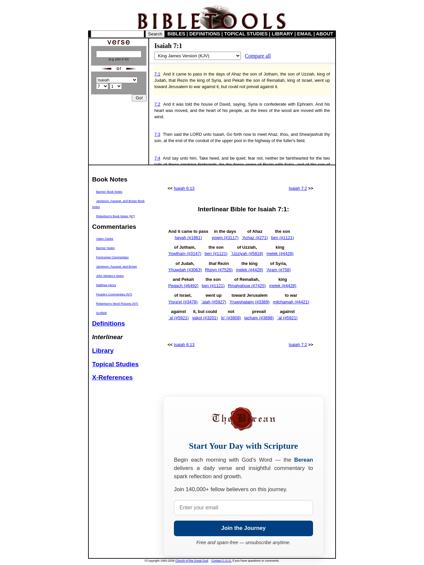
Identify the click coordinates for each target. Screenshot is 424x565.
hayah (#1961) (188, 237)
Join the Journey (243, 528)
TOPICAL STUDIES (246, 33)
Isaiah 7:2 (298, 188)
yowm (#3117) (225, 237)
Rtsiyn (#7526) (219, 269)
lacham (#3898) (259, 317)
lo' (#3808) (231, 317)
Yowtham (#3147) (184, 253)
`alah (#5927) (213, 301)
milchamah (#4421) (291, 301)
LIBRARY (282, 33)
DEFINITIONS (204, 33)
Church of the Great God (192, 560)
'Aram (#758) (278, 269)
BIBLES (177, 33)
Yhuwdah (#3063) (185, 269)
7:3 (157, 134)
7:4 (157, 158)
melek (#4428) (279, 253)
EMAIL (304, 33)
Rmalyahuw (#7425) (247, 285)
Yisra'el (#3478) (183, 301)
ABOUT (324, 33)
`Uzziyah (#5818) (247, 253)
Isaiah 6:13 (184, 188)
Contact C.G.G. (221, 560)
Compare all (258, 56)
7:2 (157, 104)
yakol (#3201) (205, 317)
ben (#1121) (282, 237)
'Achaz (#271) (255, 237)
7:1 (157, 74)
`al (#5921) (178, 317)
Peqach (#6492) (183, 285)
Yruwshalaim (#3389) (250, 301)
